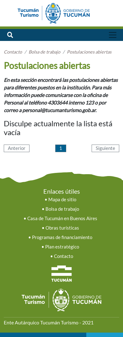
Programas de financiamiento (62, 237)
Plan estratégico (62, 246)
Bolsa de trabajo (62, 209)
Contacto (63, 256)
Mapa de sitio (62, 199)
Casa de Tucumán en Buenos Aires (62, 218)
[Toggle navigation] (113, 35)
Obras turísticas (62, 228)
